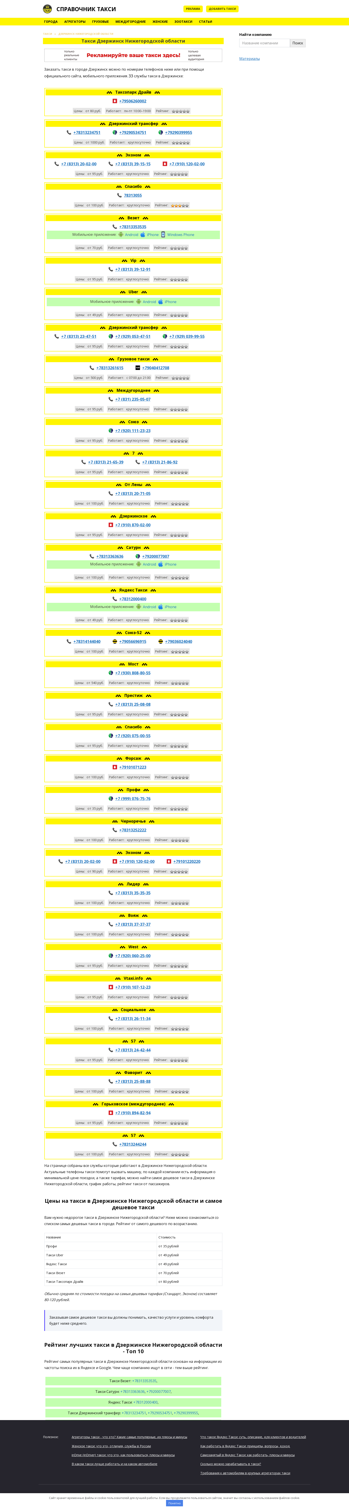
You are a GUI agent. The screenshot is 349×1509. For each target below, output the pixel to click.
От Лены (134, 484)
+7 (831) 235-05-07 (132, 399)
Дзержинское (134, 516)
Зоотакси (183, 21)
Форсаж (133, 758)
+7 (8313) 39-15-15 (132, 163)
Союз (134, 421)
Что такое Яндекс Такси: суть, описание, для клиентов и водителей (253, 1437)
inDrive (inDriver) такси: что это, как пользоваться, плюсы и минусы (123, 1455)
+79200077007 (155, 556)
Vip (134, 260)
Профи (133, 789)
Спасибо (134, 186)
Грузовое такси (134, 358)
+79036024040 (178, 641)
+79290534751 (132, 132)
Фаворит (134, 1072)
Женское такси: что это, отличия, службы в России (111, 1446)
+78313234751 (86, 132)
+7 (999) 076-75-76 (132, 798)
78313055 (133, 195)
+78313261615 (109, 367)
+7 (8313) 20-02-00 (78, 163)
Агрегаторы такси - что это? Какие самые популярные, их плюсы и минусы (129, 1437)
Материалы (249, 58)
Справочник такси (86, 9)
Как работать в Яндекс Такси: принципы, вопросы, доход (245, 1446)
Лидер (134, 884)
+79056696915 (132, 641)
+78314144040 (86, 641)
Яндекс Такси (133, 590)
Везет (134, 217)
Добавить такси (222, 9)
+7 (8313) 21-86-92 (159, 462)
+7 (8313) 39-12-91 (132, 269)
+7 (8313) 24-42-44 (132, 1050)
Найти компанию (255, 34)
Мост (134, 664)
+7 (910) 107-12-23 (132, 987)
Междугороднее (134, 390)
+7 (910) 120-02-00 (187, 163)
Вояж (134, 915)
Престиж (134, 695)
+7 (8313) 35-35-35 (132, 892)
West (134, 946)
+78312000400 (132, 599)
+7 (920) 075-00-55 (132, 735)
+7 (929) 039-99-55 (187, 336)
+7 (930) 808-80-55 (132, 672)
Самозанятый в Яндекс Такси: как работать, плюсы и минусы (247, 1455)
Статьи (205, 21)
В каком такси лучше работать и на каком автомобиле (114, 1464)
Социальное (134, 1009)
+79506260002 (132, 101)
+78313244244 (132, 1144)
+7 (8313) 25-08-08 (132, 704)
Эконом (134, 155)
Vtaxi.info (134, 978)
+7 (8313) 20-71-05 (132, 493)
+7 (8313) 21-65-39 (105, 462)
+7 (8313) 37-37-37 (132, 924)
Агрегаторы (74, 21)
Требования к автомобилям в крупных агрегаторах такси (245, 1473)
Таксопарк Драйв (133, 92)
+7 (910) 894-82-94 (132, 1112)
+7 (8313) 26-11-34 (132, 1018)
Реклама (193, 9)
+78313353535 (132, 226)
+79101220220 (186, 861)
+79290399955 (178, 132)
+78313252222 (132, 830)
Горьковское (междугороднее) (133, 1104)
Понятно (174, 1503)
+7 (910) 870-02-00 (132, 525)
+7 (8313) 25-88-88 (132, 1081)
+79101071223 (132, 767)
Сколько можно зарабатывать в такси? (230, 1464)
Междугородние (131, 21)
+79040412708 (155, 367)
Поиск (297, 43)
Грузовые (100, 21)
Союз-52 (134, 632)
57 (134, 1041)
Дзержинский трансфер (134, 123)
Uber (134, 291)
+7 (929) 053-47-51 (132, 336)
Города (51, 21)
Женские (160, 21)
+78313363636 (109, 556)
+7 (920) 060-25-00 (132, 955)
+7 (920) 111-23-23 (132, 430)
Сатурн (134, 547)
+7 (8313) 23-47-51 (78, 336)
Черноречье (134, 821)
